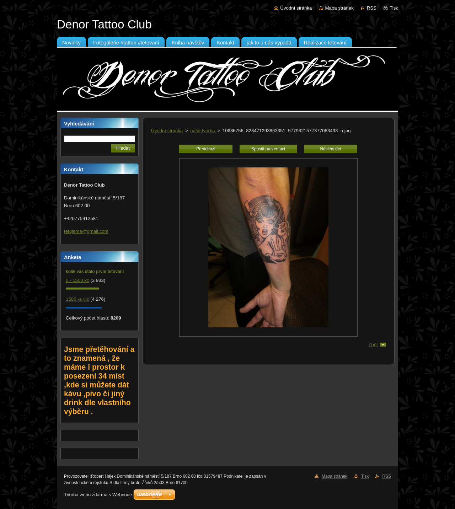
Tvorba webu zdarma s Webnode (98, 494)
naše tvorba (203, 130)
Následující (330, 148)
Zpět (373, 344)
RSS (371, 8)
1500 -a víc (77, 299)
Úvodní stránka (296, 8)
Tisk (394, 8)
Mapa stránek (339, 8)
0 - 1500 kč (77, 280)
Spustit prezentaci (268, 148)
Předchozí (205, 148)
